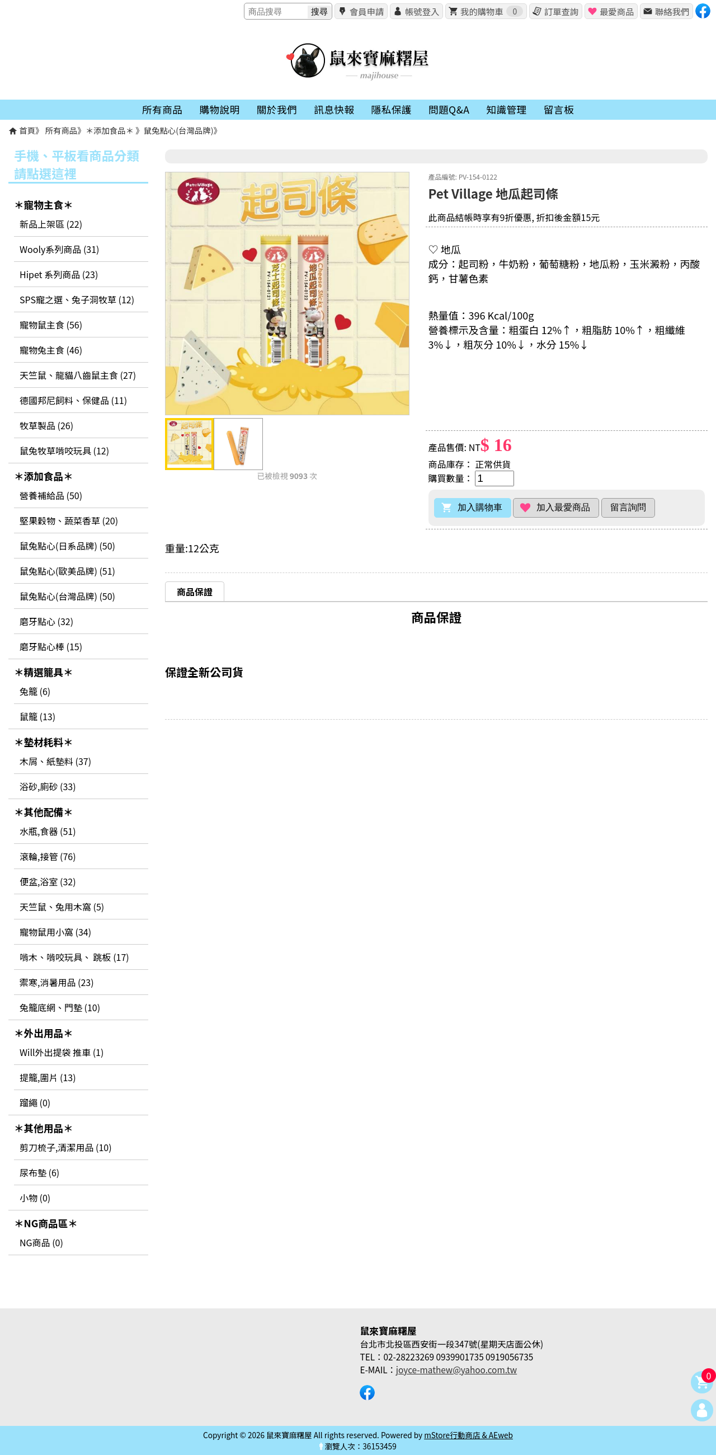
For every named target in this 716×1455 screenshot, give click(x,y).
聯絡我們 (672, 11)
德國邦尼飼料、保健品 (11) (73, 400)
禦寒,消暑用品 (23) (57, 982)
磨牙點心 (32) (46, 621)
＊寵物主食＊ (43, 205)
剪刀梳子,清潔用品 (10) (66, 1147)
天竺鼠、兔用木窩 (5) (62, 906)
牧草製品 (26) (46, 425)
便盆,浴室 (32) (48, 881)
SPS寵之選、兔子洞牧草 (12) (77, 299)
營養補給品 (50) (51, 495)
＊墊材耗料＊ (43, 742)
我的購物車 (491, 11)
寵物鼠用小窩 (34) (55, 931)
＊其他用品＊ (43, 1128)
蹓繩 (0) (35, 1102)
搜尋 (319, 11)
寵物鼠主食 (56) (51, 324)
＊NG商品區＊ (46, 1223)
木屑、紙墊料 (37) (55, 761)
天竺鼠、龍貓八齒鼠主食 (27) (78, 375)
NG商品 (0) (41, 1242)
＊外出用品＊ (43, 1033)
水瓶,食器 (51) (48, 831)
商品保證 (195, 591)
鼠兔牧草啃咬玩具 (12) (64, 450)
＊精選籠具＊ (43, 672)
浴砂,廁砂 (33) (48, 786)
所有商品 (61, 130)
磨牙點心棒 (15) (51, 646)
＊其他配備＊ (43, 812)
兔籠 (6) (35, 691)
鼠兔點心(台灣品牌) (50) (67, 596)
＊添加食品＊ (111, 130)
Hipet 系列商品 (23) (59, 274)
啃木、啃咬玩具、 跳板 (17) (74, 957)
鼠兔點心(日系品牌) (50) (67, 545)
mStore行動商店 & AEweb (468, 1434)
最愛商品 (617, 11)
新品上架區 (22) (51, 224)
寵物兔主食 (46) (51, 349)
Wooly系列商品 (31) (59, 249)
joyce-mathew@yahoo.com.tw (456, 1369)
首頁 (27, 130)
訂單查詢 (561, 11)
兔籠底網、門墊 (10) (60, 1007)
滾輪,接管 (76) (48, 856)
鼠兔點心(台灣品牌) (179, 130)
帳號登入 (422, 11)
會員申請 (367, 11)
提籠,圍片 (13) (48, 1077)
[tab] (194, 591)
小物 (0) (35, 1197)
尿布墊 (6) (39, 1172)
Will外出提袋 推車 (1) (61, 1052)
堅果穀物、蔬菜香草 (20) (69, 520)
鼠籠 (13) (37, 716)
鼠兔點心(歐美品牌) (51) (67, 571)
